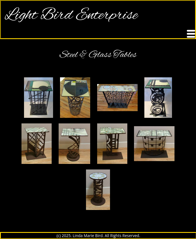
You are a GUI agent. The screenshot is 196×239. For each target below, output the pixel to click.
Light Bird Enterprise (71, 15)
